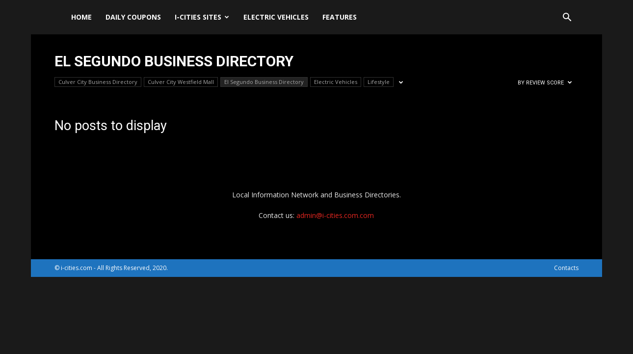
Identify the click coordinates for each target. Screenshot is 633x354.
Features (339, 17)
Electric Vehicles (276, 17)
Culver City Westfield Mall (181, 81)
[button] (567, 18)
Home (81, 17)
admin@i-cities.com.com (335, 215)
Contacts (566, 268)
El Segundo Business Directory (264, 81)
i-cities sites (202, 17)
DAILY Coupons (133, 17)
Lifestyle (379, 81)
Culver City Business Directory (97, 81)
